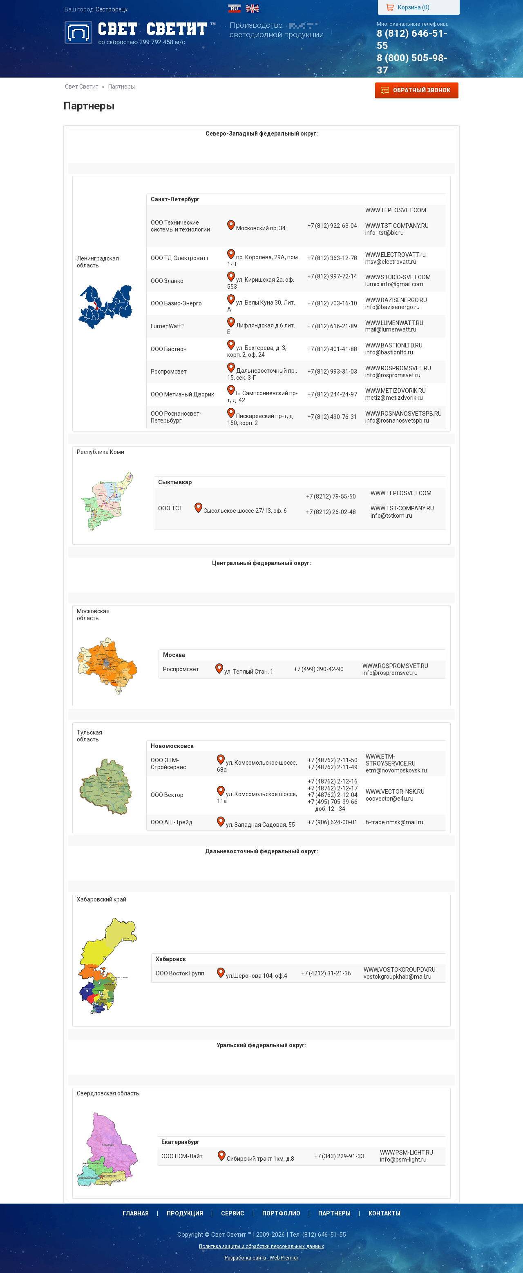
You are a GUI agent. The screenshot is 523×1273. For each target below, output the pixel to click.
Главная (85, 90)
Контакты (327, 90)
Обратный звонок (415, 90)
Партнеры (279, 90)
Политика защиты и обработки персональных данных (261, 1246)
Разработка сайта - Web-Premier (261, 1258)
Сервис (180, 90)
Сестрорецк (111, 9)
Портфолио (227, 90)
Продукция (133, 90)
